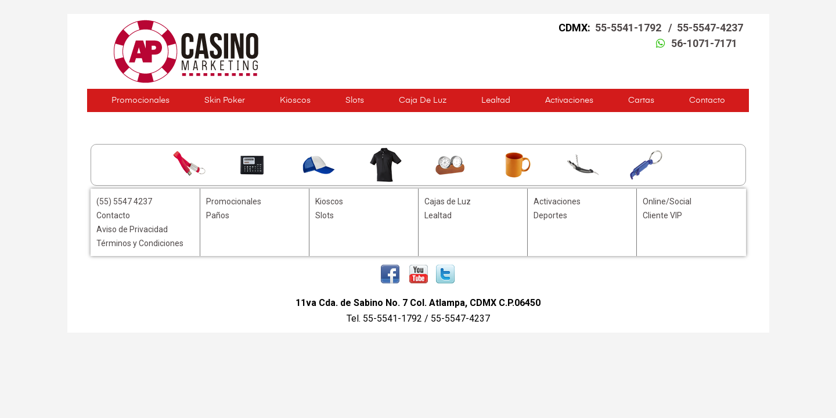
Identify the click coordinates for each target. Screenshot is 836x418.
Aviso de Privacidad (132, 229)
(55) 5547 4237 (124, 201)
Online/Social (667, 201)
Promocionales (140, 100)
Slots (354, 100)
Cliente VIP (662, 215)
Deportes (550, 215)
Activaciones (569, 100)
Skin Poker (224, 100)
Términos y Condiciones (139, 243)
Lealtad (495, 100)
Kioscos (295, 100)
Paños (217, 215)
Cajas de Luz (447, 201)
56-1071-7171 (704, 43)
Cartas (641, 100)
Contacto (707, 100)
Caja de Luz (422, 100)
